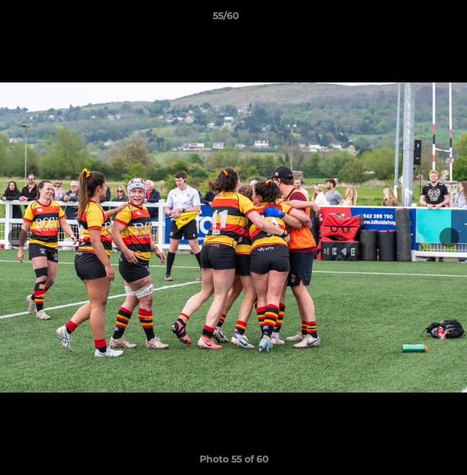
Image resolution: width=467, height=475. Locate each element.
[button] (419, 19)
